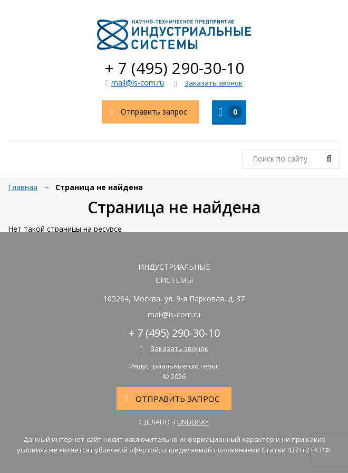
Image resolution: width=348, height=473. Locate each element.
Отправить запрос (144, 112)
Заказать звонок (208, 83)
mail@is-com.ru (134, 83)
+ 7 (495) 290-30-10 (174, 68)
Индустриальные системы (174, 34)
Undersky (193, 422)
